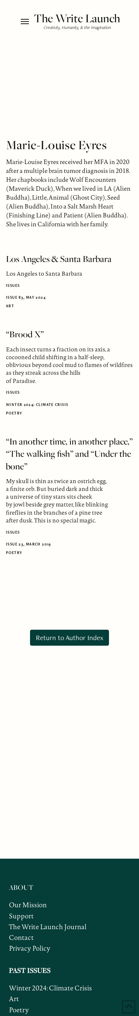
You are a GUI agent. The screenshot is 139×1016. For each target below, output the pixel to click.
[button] (25, 21)
